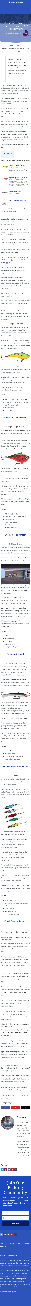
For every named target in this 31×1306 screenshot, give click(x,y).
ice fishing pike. (5, 263)
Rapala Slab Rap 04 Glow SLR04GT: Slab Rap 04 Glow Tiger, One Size (18, 165)
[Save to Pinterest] (15, 1107)
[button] (15, 6)
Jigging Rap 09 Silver (15, 191)
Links (1, 1251)
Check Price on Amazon (15, 417)
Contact (25, 1243)
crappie (25, 1095)
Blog (1, 1246)
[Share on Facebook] (5, 1107)
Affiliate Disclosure (15, 1243)
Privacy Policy (4, 1243)
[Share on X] (25, 1107)
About (6, 1246)
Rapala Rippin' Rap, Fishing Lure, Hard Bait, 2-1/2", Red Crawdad (18, 177)
